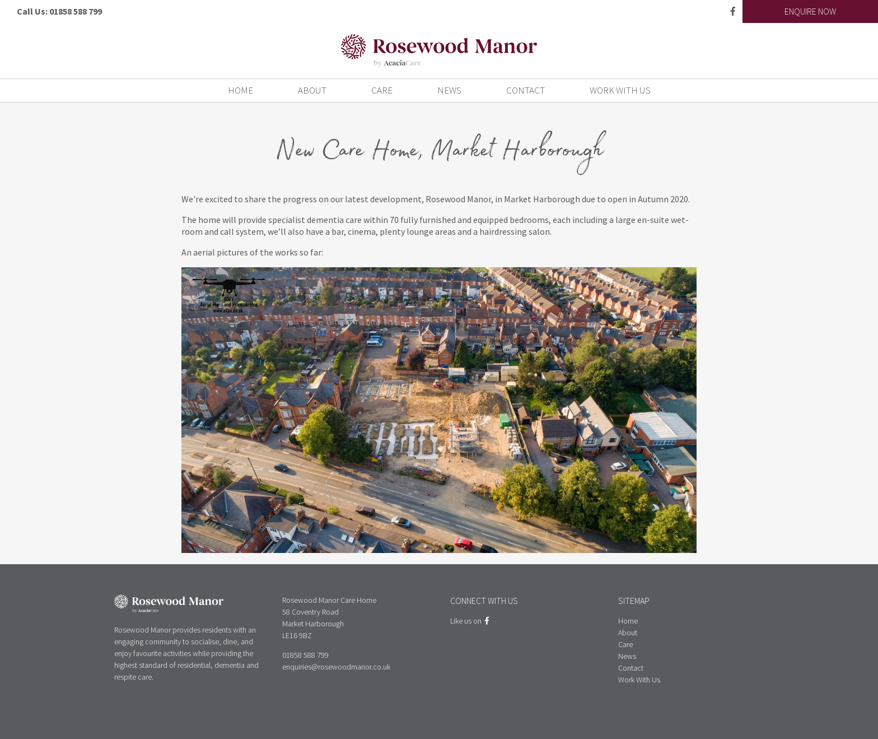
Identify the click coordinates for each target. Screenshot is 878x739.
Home (240, 90)
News (449, 90)
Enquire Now (810, 11)
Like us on (469, 621)
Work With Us (620, 90)
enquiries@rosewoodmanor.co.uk (336, 667)
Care (382, 90)
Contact (525, 90)
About (312, 90)
